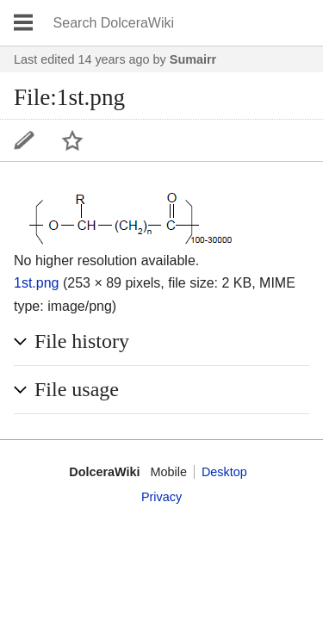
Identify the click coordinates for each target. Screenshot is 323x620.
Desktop (224, 472)
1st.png (36, 283)
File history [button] (81, 341)
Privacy (161, 497)
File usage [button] (76, 389)
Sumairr (193, 59)
